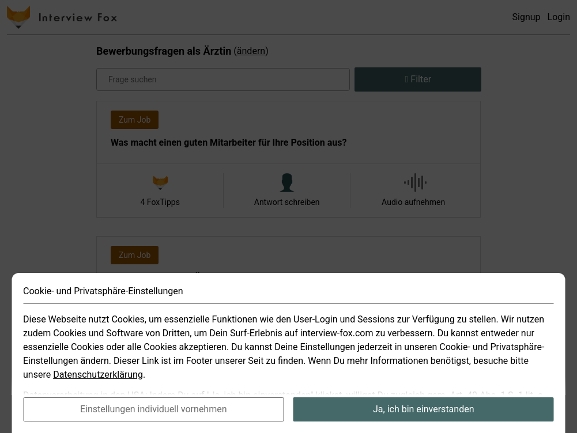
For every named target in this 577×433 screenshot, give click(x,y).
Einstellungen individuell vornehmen (153, 417)
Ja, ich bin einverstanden (423, 417)
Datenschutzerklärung (98, 382)
